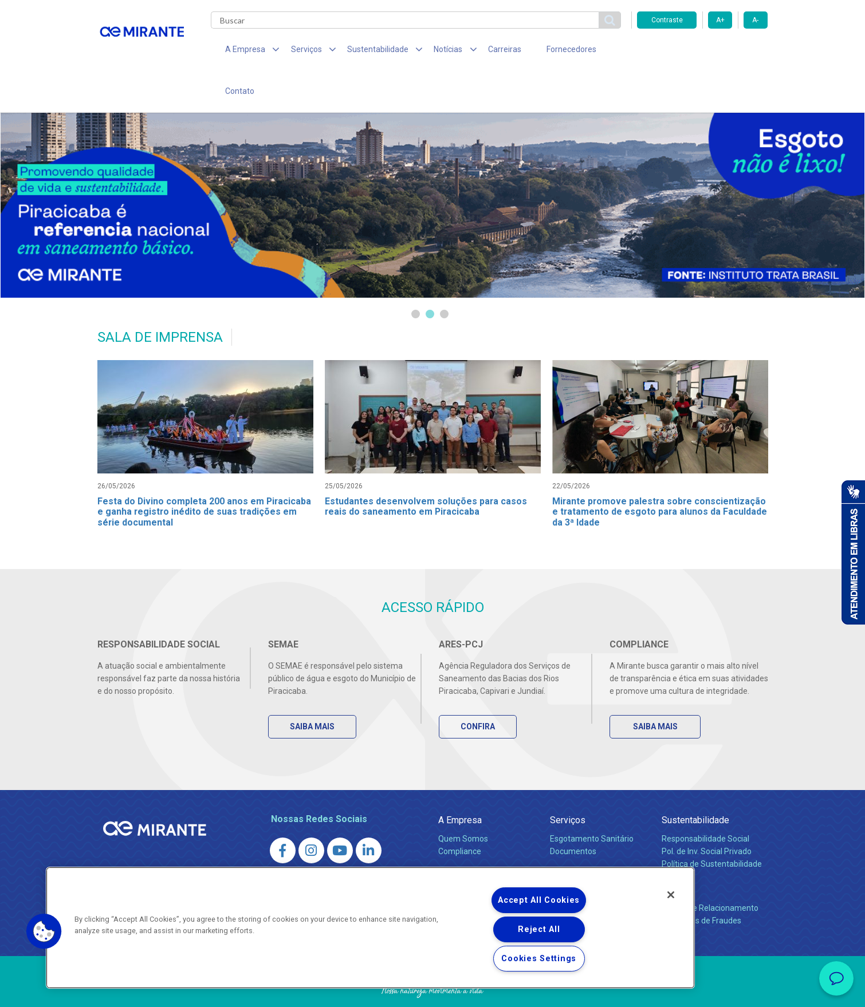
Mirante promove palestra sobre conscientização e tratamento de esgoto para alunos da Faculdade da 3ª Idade (660, 475)
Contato (597, 51)
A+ (720, 20)
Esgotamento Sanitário (592, 803)
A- (755, 20)
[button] (44, 931)
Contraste (667, 20)
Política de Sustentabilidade (712, 829)
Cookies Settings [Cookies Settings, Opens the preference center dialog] (538, 958)
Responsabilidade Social (705, 803)
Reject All (539, 929)
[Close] (670, 894)
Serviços (567, 785)
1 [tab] (415, 277)
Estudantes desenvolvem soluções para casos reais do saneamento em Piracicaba (426, 469)
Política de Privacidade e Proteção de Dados (432, 989)
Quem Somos (463, 803)
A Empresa (460, 785)
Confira (479, 691)
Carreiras (477, 51)
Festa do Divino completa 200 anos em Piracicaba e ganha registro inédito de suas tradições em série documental (205, 475)
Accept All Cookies (539, 900)
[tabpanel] (432, 167)
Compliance (459, 816)
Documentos (573, 816)
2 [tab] (430, 277)
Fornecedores (539, 51)
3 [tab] (444, 277)
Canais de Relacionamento (710, 873)
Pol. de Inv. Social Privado (707, 816)
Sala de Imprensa (473, 841)
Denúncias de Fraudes (701, 885)
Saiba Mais (313, 691)
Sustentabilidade (695, 785)
